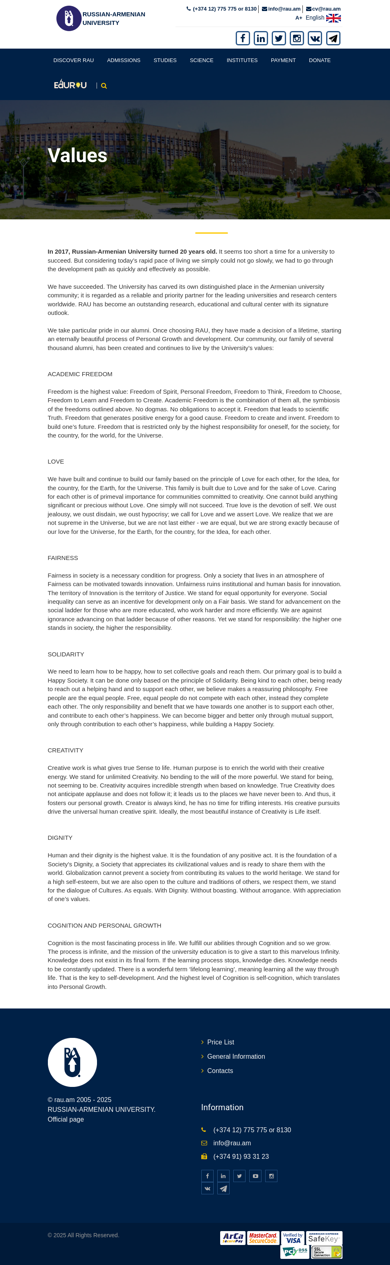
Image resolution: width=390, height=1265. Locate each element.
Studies (164, 60)
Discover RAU (74, 60)
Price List (220, 1042)
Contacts (220, 1070)
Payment (283, 60)
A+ (298, 18)
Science (202, 60)
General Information (236, 1056)
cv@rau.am (326, 9)
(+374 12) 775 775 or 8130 (224, 9)
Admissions (124, 60)
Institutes (242, 60)
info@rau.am (284, 9)
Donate (320, 60)
